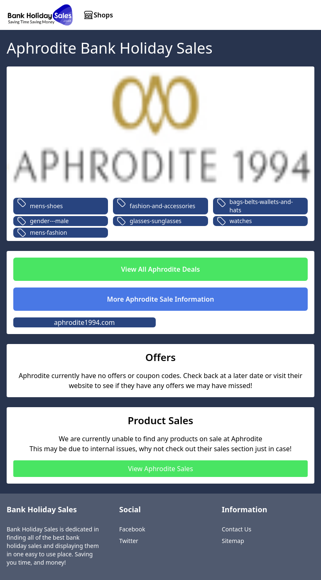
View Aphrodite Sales (160, 468)
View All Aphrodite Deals (160, 269)
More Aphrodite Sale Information (160, 299)
